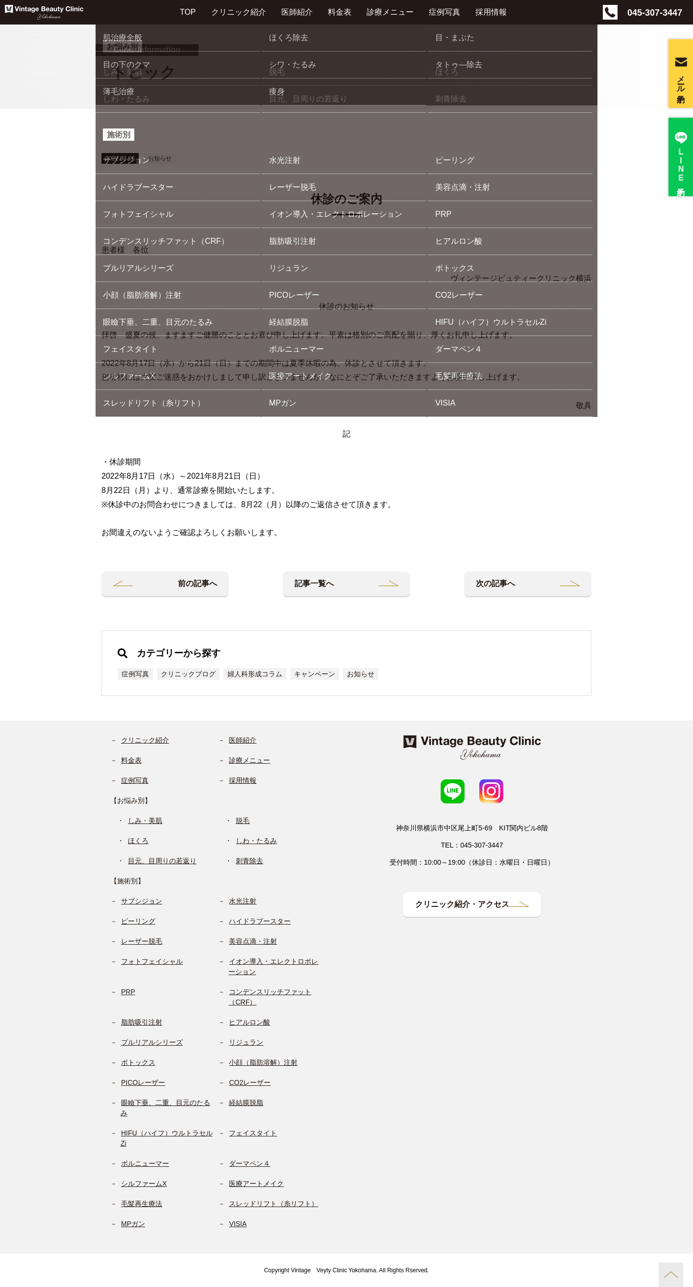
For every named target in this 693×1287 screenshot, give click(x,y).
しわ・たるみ (256, 841)
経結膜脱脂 (246, 1103)
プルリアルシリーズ (152, 1042)
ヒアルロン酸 (249, 1022)
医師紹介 (297, 12)
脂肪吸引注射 (141, 1022)
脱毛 (242, 820)
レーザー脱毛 (141, 941)
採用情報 (491, 12)
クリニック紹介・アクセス (462, 904)
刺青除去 (249, 861)
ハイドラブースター (260, 921)
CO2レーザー (250, 1082)
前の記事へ (197, 583)
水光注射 (242, 901)
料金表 (339, 12)
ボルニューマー (145, 1163)
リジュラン (246, 1042)
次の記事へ (495, 583)
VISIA (238, 1224)
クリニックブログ (188, 674)
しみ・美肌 (145, 820)
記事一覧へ (314, 583)
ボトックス (138, 1062)
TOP (188, 12)
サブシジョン (141, 901)
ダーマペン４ (249, 1163)
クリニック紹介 (238, 12)
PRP (128, 992)
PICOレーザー (143, 1082)
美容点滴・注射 (253, 941)
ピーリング (138, 921)
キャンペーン (314, 674)
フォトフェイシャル (152, 961)
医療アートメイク (256, 1183)
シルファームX (144, 1183)
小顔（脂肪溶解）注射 (263, 1062)
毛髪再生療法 (141, 1204)
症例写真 (444, 12)
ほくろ (138, 841)
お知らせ (160, 158)
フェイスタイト (253, 1133)
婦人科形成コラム (254, 674)
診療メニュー (390, 12)
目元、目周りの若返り (162, 861)
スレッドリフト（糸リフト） (273, 1204)
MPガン (133, 1224)
